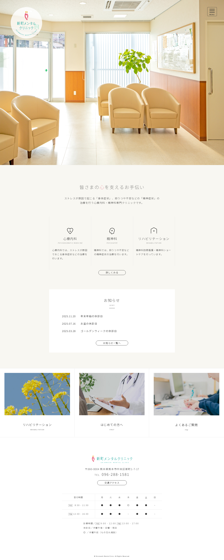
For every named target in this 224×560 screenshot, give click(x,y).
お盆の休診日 (89, 323)
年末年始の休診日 (92, 316)
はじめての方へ (112, 403)
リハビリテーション (37, 403)
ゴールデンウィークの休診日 (99, 331)
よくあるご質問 (186, 403)
